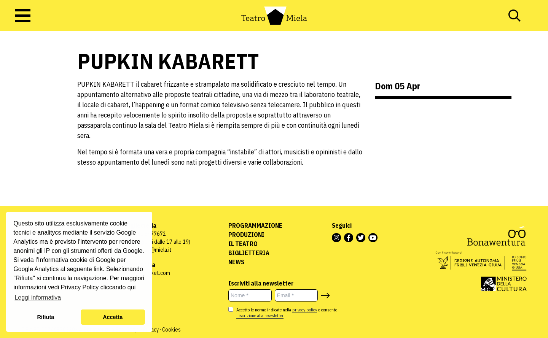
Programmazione (255, 225)
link (98, 269)
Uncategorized (24, 98)
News (236, 262)
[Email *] (296, 295)
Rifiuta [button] (45, 317)
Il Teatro (243, 244)
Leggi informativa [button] (37, 297)
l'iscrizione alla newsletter (260, 315)
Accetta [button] (113, 317)
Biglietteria (248, 253)
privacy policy (304, 310)
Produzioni (246, 234)
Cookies (171, 329)
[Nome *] (250, 295)
